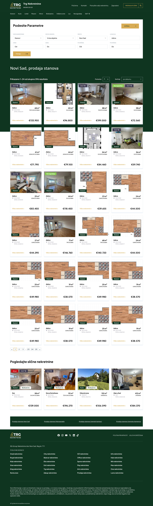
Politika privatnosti (120, 434)
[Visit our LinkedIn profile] (74, 434)
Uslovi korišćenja (136, 434)
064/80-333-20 (28, 7)
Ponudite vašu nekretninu (99, 5)
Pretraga (22, 52)
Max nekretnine (116, 464)
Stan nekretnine (16, 464)
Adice (114, 37)
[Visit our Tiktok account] (77, 434)
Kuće (19, 14)
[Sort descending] (107, 78)
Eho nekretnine (49, 460)
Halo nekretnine (117, 456)
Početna (75, 5)
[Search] (140, 5)
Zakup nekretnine (50, 472)
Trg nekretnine (49, 468)
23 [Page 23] (28, 348)
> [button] (39, 348)
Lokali (26, 14)
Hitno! (41, 14)
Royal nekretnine (16, 456)
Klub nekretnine (16, 460)
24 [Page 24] (32, 348)
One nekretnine (116, 468)
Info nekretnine (116, 453)
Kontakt (84, 5)
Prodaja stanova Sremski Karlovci (90, 420)
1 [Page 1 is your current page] (15, 348)
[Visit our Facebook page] (58, 434)
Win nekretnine (116, 460)
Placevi (33, 14)
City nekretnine (49, 453)
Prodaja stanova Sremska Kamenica (128, 420)
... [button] (25, 348)
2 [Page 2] (19, 348)
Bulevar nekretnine (51, 456)
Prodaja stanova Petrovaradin (54, 420)
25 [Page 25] (36, 348)
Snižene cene (61, 14)
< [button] (11, 348)
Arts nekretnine (83, 468)
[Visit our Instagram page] (62, 434)
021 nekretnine (82, 453)
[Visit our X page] (70, 434)
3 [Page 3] (23, 348)
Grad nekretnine (16, 453)
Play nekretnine (83, 464)
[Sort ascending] (104, 78)
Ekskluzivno (49, 14)
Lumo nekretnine (117, 472)
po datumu (127, 78)
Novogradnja (78, 14)
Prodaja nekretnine (84, 472)
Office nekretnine (84, 456)
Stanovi (12, 14)
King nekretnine (16, 468)
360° (87, 14)
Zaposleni (115, 5)
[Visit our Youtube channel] (66, 434)
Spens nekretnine (83, 460)
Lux (69, 14)
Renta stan (14, 472)
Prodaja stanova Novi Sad (21, 420)
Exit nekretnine (49, 464)
